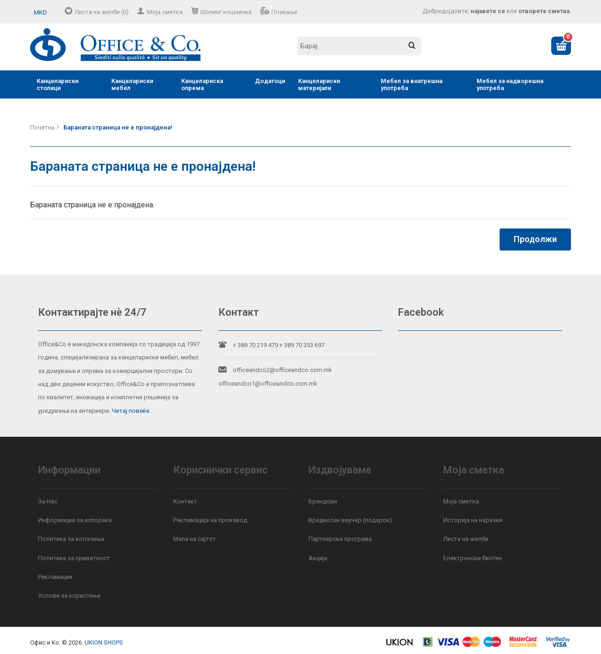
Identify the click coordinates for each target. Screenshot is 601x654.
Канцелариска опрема (202, 84)
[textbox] (359, 46)
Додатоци (270, 80)
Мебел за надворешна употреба (510, 84)
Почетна (42, 127)
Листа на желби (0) (102, 11)
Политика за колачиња (71, 538)
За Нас (47, 501)
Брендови (322, 501)
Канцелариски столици (57, 84)
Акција (317, 558)
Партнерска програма (340, 538)
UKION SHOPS (104, 642)
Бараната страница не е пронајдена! (117, 127)
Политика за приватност (74, 558)
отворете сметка (544, 11)
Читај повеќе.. (132, 410)
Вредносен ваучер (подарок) (350, 520)
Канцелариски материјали (319, 84)
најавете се (487, 11)
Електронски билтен (472, 558)
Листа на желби (465, 538)
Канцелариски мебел (132, 84)
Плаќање (284, 11)
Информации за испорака (75, 520)
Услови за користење (69, 595)
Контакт (185, 501)
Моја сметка (165, 11)
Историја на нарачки (472, 520)
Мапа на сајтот (194, 538)
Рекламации (55, 576)
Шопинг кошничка (226, 11)
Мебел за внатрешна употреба (411, 84)
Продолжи (535, 239)
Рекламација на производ (210, 520)
